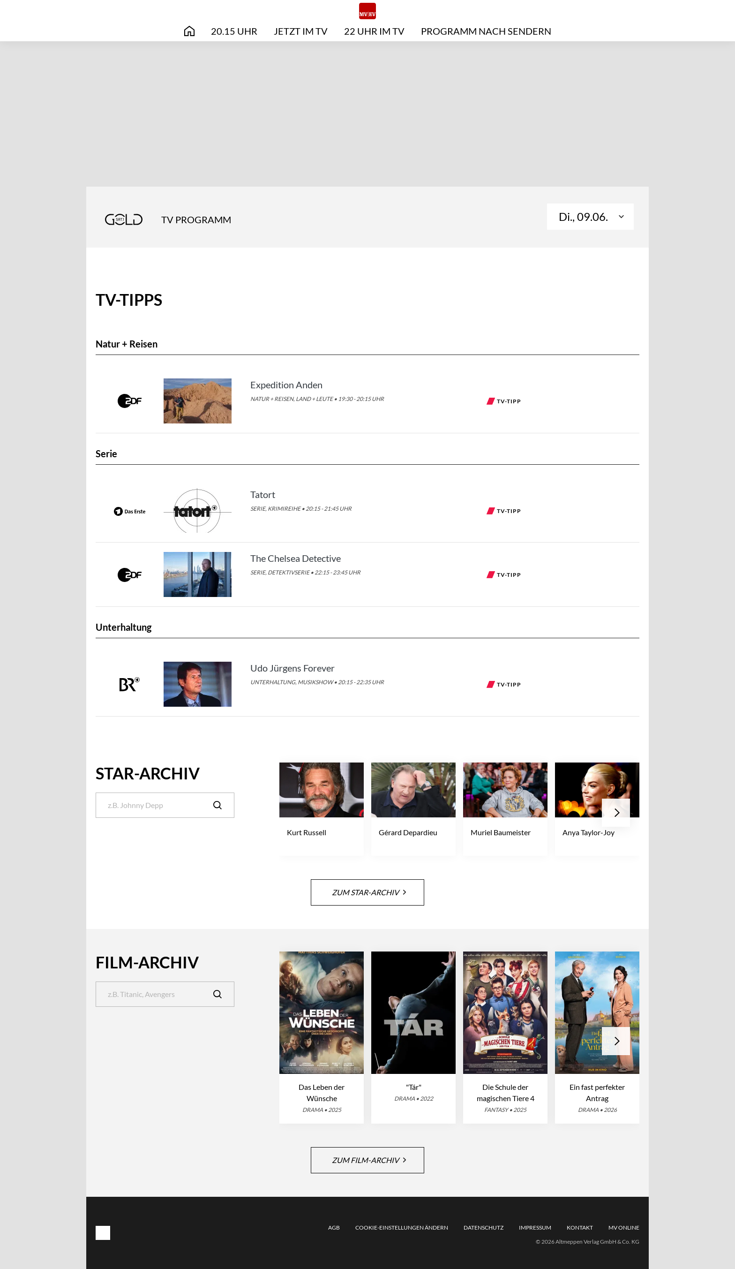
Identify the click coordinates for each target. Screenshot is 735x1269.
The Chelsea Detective (295, 558)
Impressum (535, 1227)
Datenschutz (483, 1227)
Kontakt (580, 1227)
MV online (623, 1227)
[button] (616, 813)
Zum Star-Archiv (369, 892)
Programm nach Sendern (486, 31)
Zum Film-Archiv (369, 1160)
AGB (334, 1227)
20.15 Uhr (234, 31)
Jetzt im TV (301, 31)
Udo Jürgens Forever (292, 667)
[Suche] (165, 805)
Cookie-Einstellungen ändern (401, 1227)
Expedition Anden (286, 384)
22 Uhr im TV (374, 31)
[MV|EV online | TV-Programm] (367, 11)
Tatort (262, 494)
